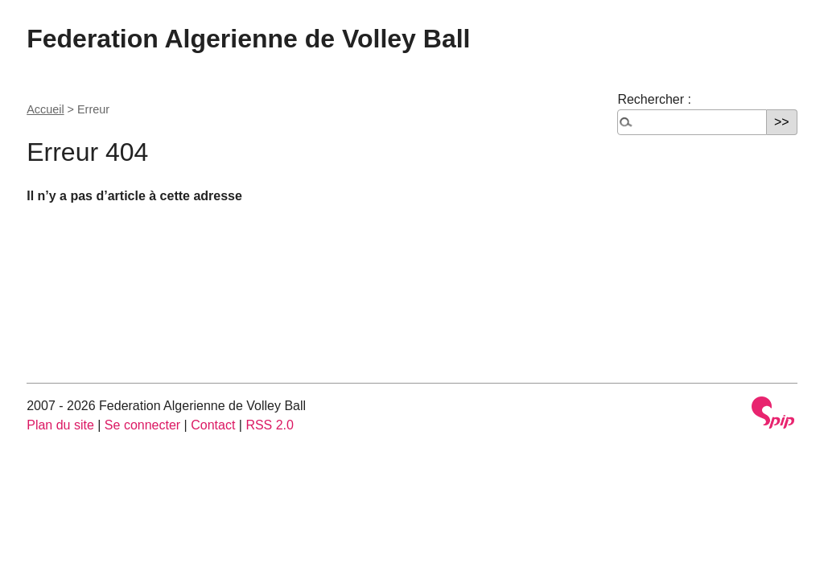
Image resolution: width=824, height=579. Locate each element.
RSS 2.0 (269, 425)
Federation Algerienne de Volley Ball (248, 38)
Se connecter (142, 425)
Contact (213, 425)
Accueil (45, 109)
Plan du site (60, 425)
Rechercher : (654, 99)
